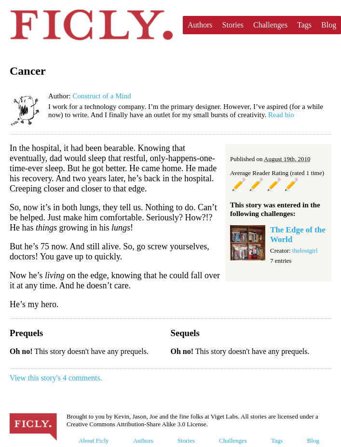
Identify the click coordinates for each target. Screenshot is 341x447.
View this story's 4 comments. (56, 378)
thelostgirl (305, 250)
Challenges (270, 25)
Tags (304, 25)
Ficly (91, 25)
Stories (233, 25)
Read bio (281, 115)
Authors (200, 25)
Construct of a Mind (101, 96)
